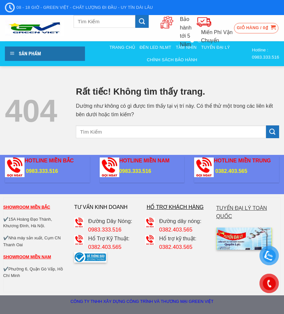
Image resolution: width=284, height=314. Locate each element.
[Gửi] (141, 21)
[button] (256, 28)
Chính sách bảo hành (172, 59)
